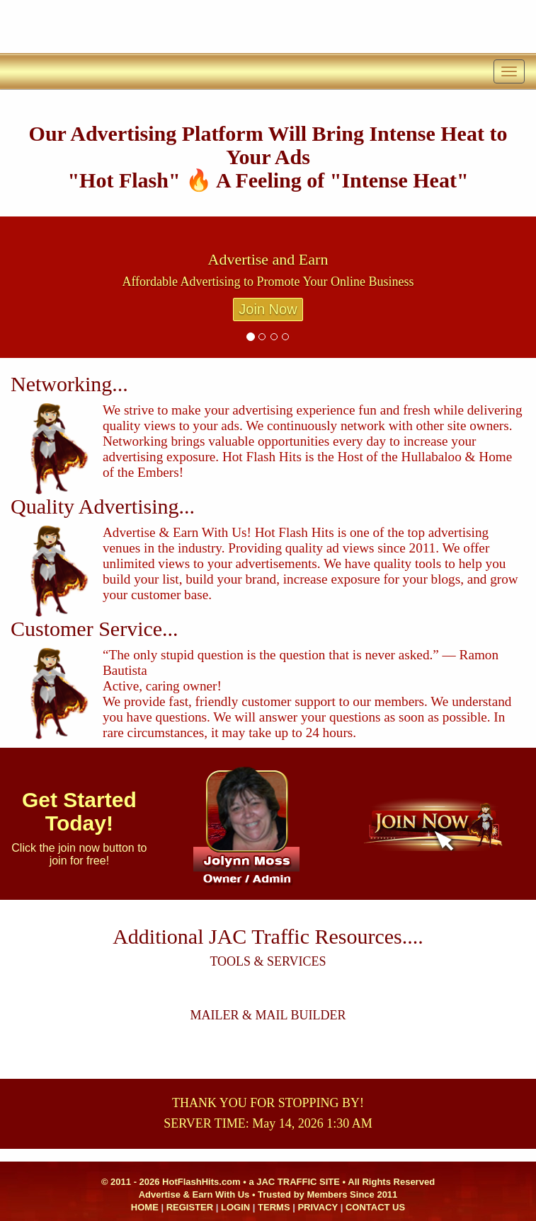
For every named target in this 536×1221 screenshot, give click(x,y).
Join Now (268, 309)
